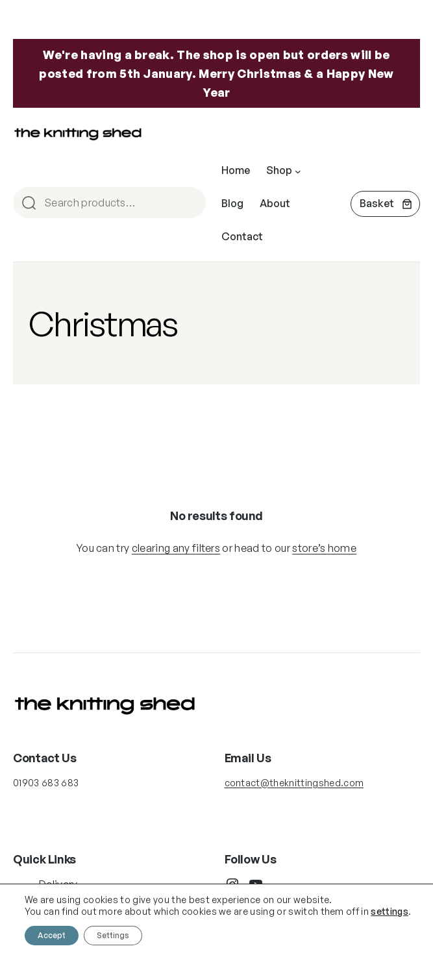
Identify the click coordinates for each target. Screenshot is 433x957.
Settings (113, 935)
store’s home (324, 547)
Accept (52, 935)
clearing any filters (176, 547)
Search (190, 203)
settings (389, 911)
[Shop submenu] (298, 171)
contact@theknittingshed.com (294, 782)
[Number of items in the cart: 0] (385, 204)
